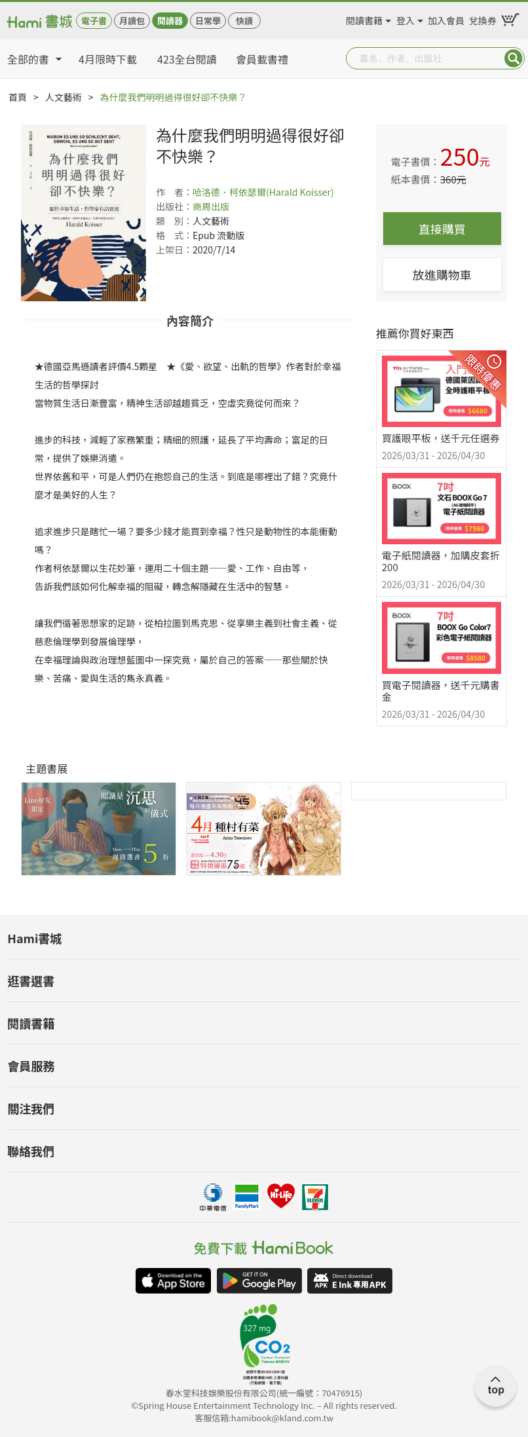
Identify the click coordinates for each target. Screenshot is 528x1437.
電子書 (94, 20)
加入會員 (446, 18)
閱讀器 (170, 20)
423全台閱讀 (187, 59)
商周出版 (211, 206)
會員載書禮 (262, 59)
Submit (513, 58)
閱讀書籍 (364, 18)
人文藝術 (63, 96)
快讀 (244, 20)
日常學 (208, 20)
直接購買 (442, 228)
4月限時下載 (108, 59)
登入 (405, 18)
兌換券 (483, 18)
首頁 (18, 96)
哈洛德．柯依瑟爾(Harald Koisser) (263, 191)
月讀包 (132, 20)
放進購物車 (442, 274)
